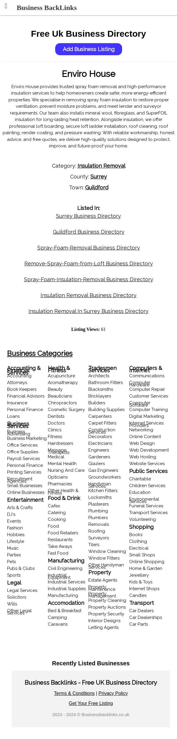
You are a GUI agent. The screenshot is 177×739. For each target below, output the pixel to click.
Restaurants (60, 539)
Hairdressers (60, 443)
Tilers (93, 544)
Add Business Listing (88, 49)
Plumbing (98, 511)
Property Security (106, 614)
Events (14, 521)
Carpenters (100, 416)
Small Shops (142, 555)
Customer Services (148, 396)
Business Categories (40, 353)
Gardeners (99, 456)
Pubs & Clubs (21, 568)
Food (53, 526)
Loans (13, 416)
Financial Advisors (25, 396)
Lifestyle (15, 541)
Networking (141, 429)
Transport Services (148, 512)
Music (13, 548)
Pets (11, 561)
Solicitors (16, 597)
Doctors (56, 423)
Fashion (15, 528)
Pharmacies (60, 484)
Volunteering (142, 519)
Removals (98, 524)
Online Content (145, 436)
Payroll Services (23, 458)
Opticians (58, 477)
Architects (98, 375)
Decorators (100, 436)
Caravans (58, 624)
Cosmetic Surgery (66, 409)
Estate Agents (102, 580)
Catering (57, 512)
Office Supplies (22, 451)
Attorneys (17, 382)
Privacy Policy (113, 693)
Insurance (17, 402)
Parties (14, 555)
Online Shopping (146, 561)
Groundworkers (104, 477)
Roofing (96, 531)
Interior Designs (104, 620)
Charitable (140, 479)
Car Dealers (141, 610)
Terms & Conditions (74, 693)
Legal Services (22, 590)
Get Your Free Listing (91, 703)
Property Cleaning (107, 600)
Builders (96, 402)
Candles (137, 595)
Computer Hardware (139, 384)
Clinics (54, 429)
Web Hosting (142, 456)
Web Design (142, 443)
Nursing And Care (66, 470)
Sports (14, 575)
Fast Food (58, 553)
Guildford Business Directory (88, 232)
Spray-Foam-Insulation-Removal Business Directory (88, 279)
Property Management (102, 595)
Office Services (22, 445)
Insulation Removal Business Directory (88, 295)
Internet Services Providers (146, 424)
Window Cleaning (107, 551)
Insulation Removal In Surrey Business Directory (88, 311)
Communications (146, 375)
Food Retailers (63, 533)
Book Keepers (21, 389)
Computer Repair (147, 389)
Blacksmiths (100, 389)
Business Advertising (18, 433)
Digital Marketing (146, 416)
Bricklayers (99, 396)
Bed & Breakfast (64, 610)
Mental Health (62, 463)
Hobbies (15, 534)
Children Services (147, 485)
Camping (57, 617)
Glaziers (96, 463)
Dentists (56, 416)
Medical (56, 456)
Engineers (98, 450)
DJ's (11, 514)
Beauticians (60, 396)
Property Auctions (107, 607)
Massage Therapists (58, 451)
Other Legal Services (19, 612)
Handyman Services (99, 485)
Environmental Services (144, 500)
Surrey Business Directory (88, 216)
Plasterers (98, 504)
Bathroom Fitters (105, 382)
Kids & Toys (140, 582)
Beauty (55, 389)
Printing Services (24, 472)
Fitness (55, 436)
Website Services (147, 463)
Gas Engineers (103, 470)
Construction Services (101, 431)
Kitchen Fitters (102, 490)
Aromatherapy (63, 382)
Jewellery (139, 575)
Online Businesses (25, 492)
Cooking (57, 519)
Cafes (54, 506)
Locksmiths (100, 497)
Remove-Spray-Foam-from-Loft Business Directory (88, 263)
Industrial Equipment (59, 576)
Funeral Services (146, 506)
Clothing (138, 541)
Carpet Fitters (102, 423)
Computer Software (139, 404)
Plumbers (98, 517)
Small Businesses (24, 485)
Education (140, 492)
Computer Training (148, 409)
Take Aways (60, 546)
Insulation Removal (101, 166)
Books (135, 534)
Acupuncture (61, 375)
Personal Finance (25, 409)
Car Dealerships (145, 617)
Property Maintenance (101, 588)
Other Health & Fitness (63, 492)
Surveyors (98, 538)
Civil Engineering (65, 568)
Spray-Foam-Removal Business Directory (88, 248)
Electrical (139, 548)
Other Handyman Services (106, 566)
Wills (12, 604)
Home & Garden (145, 568)
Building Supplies (106, 409)
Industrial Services (66, 582)
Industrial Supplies (67, 588)
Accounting (19, 375)
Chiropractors (62, 402)
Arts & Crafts (20, 507)
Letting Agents (103, 627)
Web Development (149, 450)
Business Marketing (27, 438)
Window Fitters (103, 558)
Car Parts (138, 624)
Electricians (100, 443)
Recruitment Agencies (19, 480)
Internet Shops (144, 588)
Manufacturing (63, 595)
